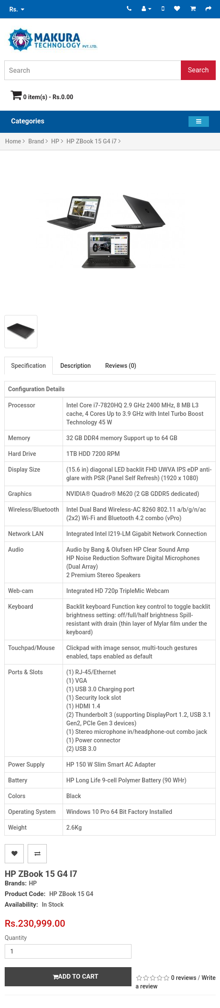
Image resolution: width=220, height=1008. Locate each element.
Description (75, 365)
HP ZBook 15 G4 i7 (93, 141)
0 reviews (183, 977)
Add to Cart (75, 976)
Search (198, 70)
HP (57, 141)
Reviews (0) (120, 365)
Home (15, 141)
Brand (38, 141)
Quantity (16, 937)
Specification (28, 365)
